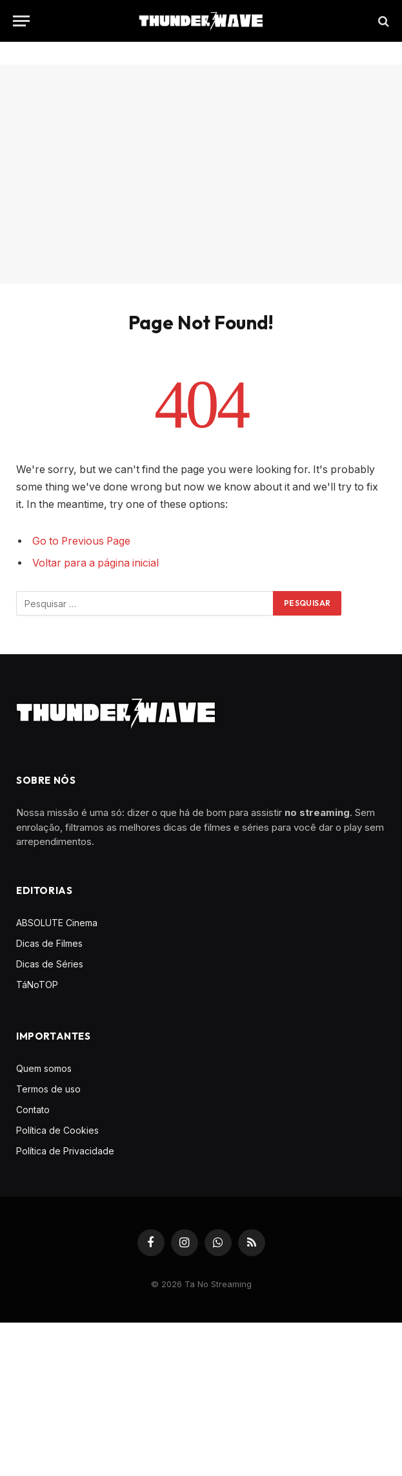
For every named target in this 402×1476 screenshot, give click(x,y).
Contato (33, 1109)
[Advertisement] (201, 174)
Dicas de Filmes (49, 943)
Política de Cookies (57, 1130)
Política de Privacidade (65, 1150)
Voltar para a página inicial (95, 563)
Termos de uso (48, 1088)
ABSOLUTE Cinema (56, 922)
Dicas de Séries (49, 963)
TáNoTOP (37, 984)
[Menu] (21, 20)
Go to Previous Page (81, 541)
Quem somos (44, 1068)
